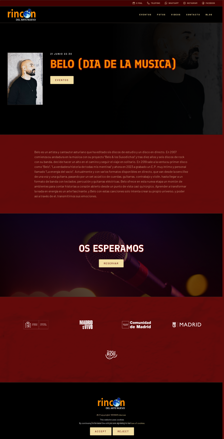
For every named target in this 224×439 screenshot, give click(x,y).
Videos (176, 14)
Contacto (193, 14)
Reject (123, 431)
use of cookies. (138, 423)
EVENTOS (145, 14)
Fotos (161, 14)
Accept (101, 431)
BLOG (209, 14)
